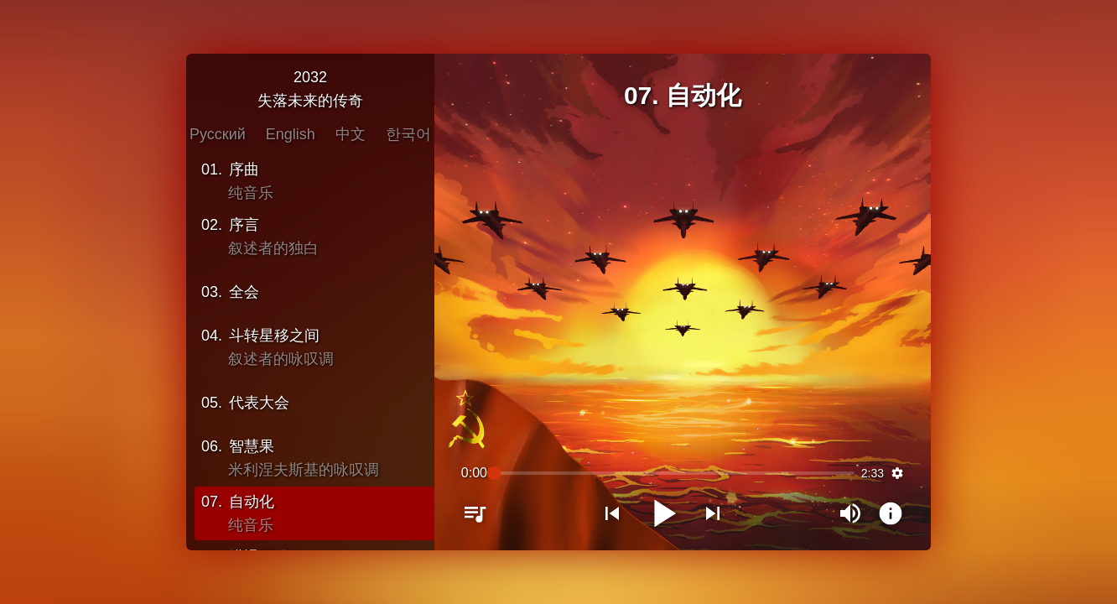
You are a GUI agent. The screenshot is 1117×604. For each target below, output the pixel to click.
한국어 (408, 133)
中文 (350, 133)
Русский (218, 133)
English (290, 133)
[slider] (674, 474)
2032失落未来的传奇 (310, 88)
